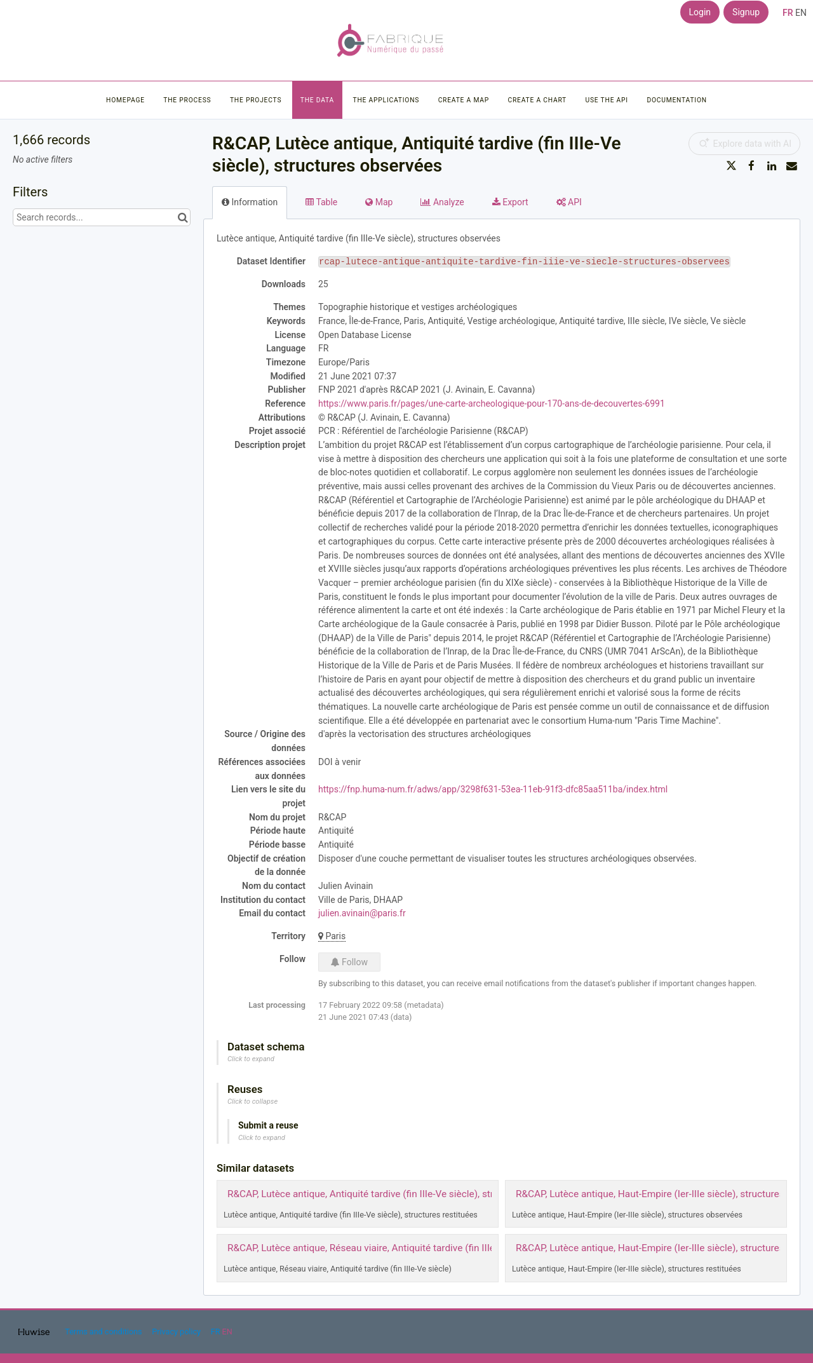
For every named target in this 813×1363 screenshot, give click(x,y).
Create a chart (537, 100)
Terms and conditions (104, 1331)
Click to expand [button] (250, 1059)
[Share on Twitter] (732, 166)
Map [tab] (379, 202)
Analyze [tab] (442, 202)
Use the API (607, 100)
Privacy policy (177, 1331)
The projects (255, 100)
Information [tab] (250, 202)
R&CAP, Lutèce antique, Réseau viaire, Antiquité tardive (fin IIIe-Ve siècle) (383, 1248)
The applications (386, 100)
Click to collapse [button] (252, 1101)
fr (788, 13)
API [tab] (569, 202)
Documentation (676, 100)
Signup (746, 12)
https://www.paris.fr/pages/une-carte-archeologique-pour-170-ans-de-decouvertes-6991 (491, 403)
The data (317, 100)
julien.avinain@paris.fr (362, 913)
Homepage (125, 100)
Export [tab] (510, 202)
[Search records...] (102, 217)
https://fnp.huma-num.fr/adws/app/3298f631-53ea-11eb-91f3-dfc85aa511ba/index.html (493, 789)
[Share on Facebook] (751, 166)
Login (700, 12)
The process (187, 100)
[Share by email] (791, 166)
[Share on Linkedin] (772, 166)
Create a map (463, 100)
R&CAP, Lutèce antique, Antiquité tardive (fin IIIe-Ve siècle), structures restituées (399, 1194)
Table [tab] (321, 202)
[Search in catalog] (183, 217)
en (801, 13)
